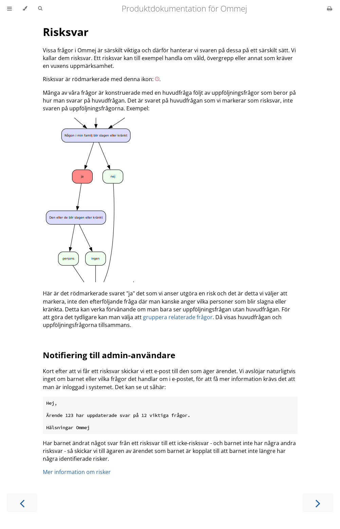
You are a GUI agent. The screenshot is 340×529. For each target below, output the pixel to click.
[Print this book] (329, 8)
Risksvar (66, 31)
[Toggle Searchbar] (40, 8)
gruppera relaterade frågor (178, 317)
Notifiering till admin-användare (109, 355)
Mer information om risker (77, 472)
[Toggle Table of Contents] (9, 8)
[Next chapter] (318, 502)
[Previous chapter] (22, 502)
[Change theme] (25, 8)
